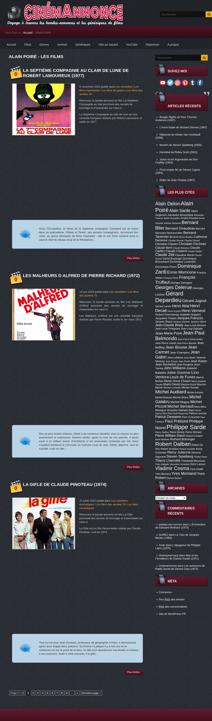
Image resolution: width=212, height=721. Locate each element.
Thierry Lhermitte (168, 460)
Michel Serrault (180, 406)
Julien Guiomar (178, 373)
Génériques (82, 44)
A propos (173, 44)
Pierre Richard (193, 432)
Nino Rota (167, 413)
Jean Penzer (171, 361)
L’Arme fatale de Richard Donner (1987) (183, 127)
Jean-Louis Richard (195, 325)
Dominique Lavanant (182, 261)
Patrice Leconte (197, 413)
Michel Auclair (190, 387)
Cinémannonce (168, 565)
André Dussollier (172, 218)
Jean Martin (190, 357)
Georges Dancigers (181, 282)
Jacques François (190, 318)
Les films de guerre (113, 90)
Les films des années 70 (110, 504)
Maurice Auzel (188, 384)
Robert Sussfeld (187, 449)
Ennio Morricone (181, 272)
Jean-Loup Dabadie (192, 328)
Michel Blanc (181, 397)
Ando (162, 545)
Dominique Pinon (166, 266)
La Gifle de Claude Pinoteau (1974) (65, 484)
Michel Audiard (170, 391)
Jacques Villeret (198, 321)
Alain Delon (167, 203)
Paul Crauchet (191, 417)
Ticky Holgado (162, 464)
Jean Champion (180, 352)
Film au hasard (108, 44)
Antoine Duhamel (172, 223)
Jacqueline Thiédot (165, 318)
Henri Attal (180, 306)
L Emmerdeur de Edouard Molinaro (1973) (180, 526)
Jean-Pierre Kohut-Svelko (190, 339)
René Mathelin (162, 439)
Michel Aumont (195, 392)
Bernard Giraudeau (180, 228)
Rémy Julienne (178, 452)
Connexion (165, 592)
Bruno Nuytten (186, 237)
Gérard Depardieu (169, 296)
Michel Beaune (163, 397)
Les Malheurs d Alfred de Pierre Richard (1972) (81, 275)
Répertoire (152, 44)
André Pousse (189, 218)
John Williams (175, 368)
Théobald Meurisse (193, 460)
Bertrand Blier (174, 233)
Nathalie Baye (186, 410)
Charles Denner (176, 240)
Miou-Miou (200, 406)
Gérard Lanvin (163, 306)
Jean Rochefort (165, 364)
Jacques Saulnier (181, 321)
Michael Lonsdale (172, 387)
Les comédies (123, 86)
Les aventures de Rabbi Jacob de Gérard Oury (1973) (180, 567)
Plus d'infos (133, 258)
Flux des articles (171, 599)
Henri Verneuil (193, 311)
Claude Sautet (195, 251)
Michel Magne (180, 402)
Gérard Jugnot (194, 301)
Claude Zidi (164, 255)
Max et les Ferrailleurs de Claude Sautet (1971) (177, 557)
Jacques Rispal (163, 321)
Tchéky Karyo (200, 457)
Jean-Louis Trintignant (167, 328)
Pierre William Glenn (170, 435)
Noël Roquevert (180, 413)
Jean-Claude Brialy (169, 325)
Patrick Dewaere (168, 417)
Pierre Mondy (177, 432)
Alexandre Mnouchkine (180, 215)
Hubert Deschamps (167, 314)
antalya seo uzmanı (170, 524)
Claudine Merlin (185, 255)
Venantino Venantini (179, 464)
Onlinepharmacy (168, 555)
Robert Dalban (173, 444)
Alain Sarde (179, 210)
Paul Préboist (176, 421)
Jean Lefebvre (175, 357)
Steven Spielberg (179, 456)
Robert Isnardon (169, 448)
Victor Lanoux (197, 464)
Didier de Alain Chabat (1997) (177, 180)
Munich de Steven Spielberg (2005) (180, 144)
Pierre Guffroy (162, 432)
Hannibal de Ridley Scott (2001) (178, 152)
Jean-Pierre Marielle (186, 343)
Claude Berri (163, 247)
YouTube (131, 44)
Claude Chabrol (176, 251)
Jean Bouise (176, 347)
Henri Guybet (174, 311)
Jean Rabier (198, 361)
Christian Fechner (192, 244)
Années (62, 44)
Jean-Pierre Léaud (165, 343)
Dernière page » (91, 693)
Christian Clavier (166, 244)
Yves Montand (183, 473)
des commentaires (173, 606)
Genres (44, 44)
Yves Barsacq (163, 473)
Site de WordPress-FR (172, 613)
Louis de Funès (182, 377)
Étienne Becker (173, 478)
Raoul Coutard (194, 435)
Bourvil (174, 236)
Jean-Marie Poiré (168, 333)
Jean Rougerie (185, 364)
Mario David (171, 384)
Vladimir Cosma (172, 468)
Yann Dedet (196, 469)
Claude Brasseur (181, 248)
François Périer (170, 278)
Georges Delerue (173, 287)
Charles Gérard (192, 240)
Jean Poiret (184, 361)
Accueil (27, 32)
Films (27, 44)
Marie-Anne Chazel (177, 381)
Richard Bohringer (182, 439)
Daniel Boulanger (172, 258)
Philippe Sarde (186, 427)
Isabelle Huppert (190, 314)
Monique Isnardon (166, 410)
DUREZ (163, 534)
